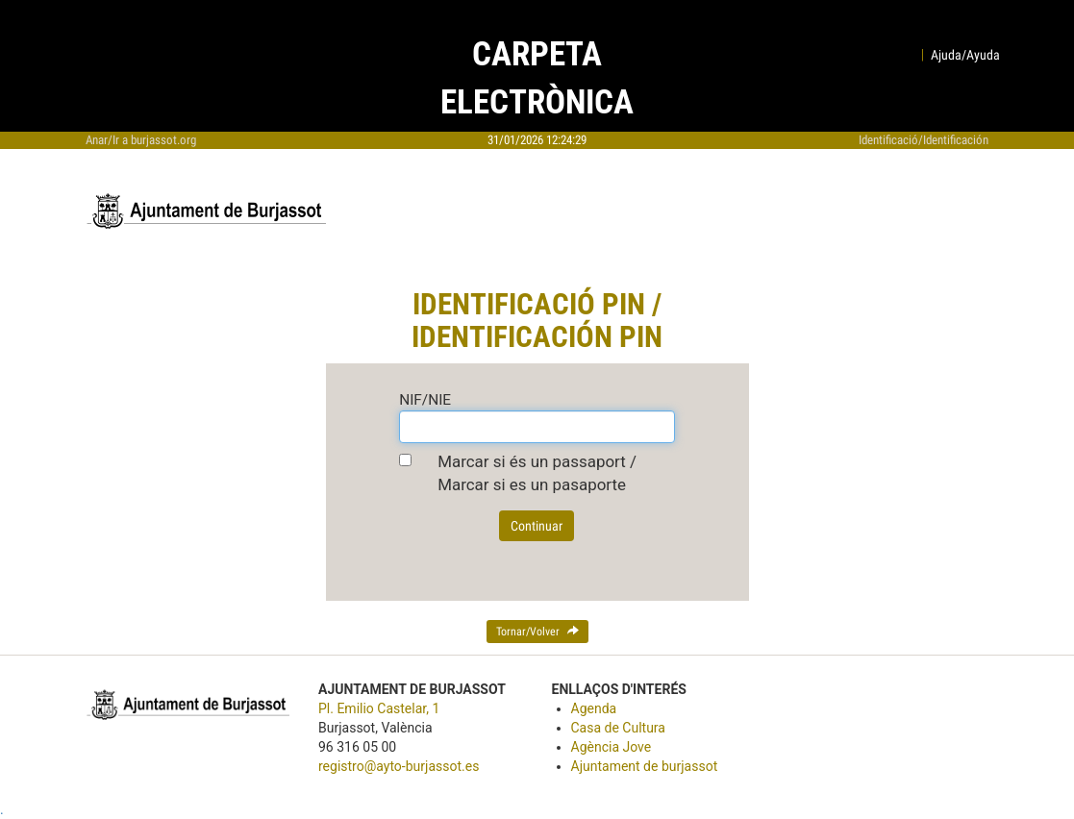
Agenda (594, 708)
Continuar (536, 526)
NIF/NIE (425, 400)
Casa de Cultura (618, 727)
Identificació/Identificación (923, 140)
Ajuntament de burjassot (644, 766)
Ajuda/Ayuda (965, 54)
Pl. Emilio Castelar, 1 (378, 708)
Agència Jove (611, 747)
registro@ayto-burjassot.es (398, 766)
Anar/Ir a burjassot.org (141, 140)
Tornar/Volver (537, 631)
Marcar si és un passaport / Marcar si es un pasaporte (537, 473)
